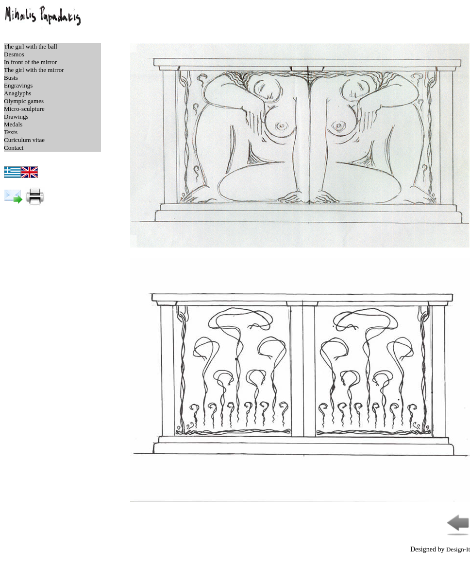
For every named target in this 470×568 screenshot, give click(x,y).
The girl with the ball (30, 46)
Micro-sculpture (24, 108)
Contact (13, 147)
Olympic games (24, 101)
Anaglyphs (17, 93)
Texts (10, 132)
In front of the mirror (30, 62)
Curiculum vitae (24, 139)
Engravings (18, 85)
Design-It (458, 549)
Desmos (14, 54)
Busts (11, 77)
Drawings (16, 116)
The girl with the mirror (34, 69)
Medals (13, 124)
